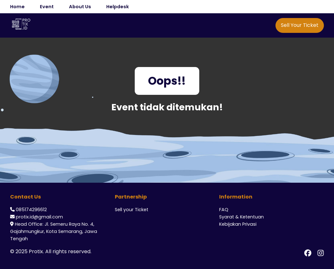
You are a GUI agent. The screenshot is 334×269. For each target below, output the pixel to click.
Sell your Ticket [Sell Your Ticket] (131, 209)
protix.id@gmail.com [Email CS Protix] (39, 217)
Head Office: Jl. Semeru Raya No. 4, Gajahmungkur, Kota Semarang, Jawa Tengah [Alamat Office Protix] (53, 231)
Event (47, 6)
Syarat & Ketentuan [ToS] (241, 217)
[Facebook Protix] (307, 253)
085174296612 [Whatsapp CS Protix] (31, 209)
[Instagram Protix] (321, 253)
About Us (80, 6)
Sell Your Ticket (300, 25)
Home (17, 6)
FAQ (223, 209)
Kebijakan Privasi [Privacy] (238, 224)
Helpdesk (117, 6)
